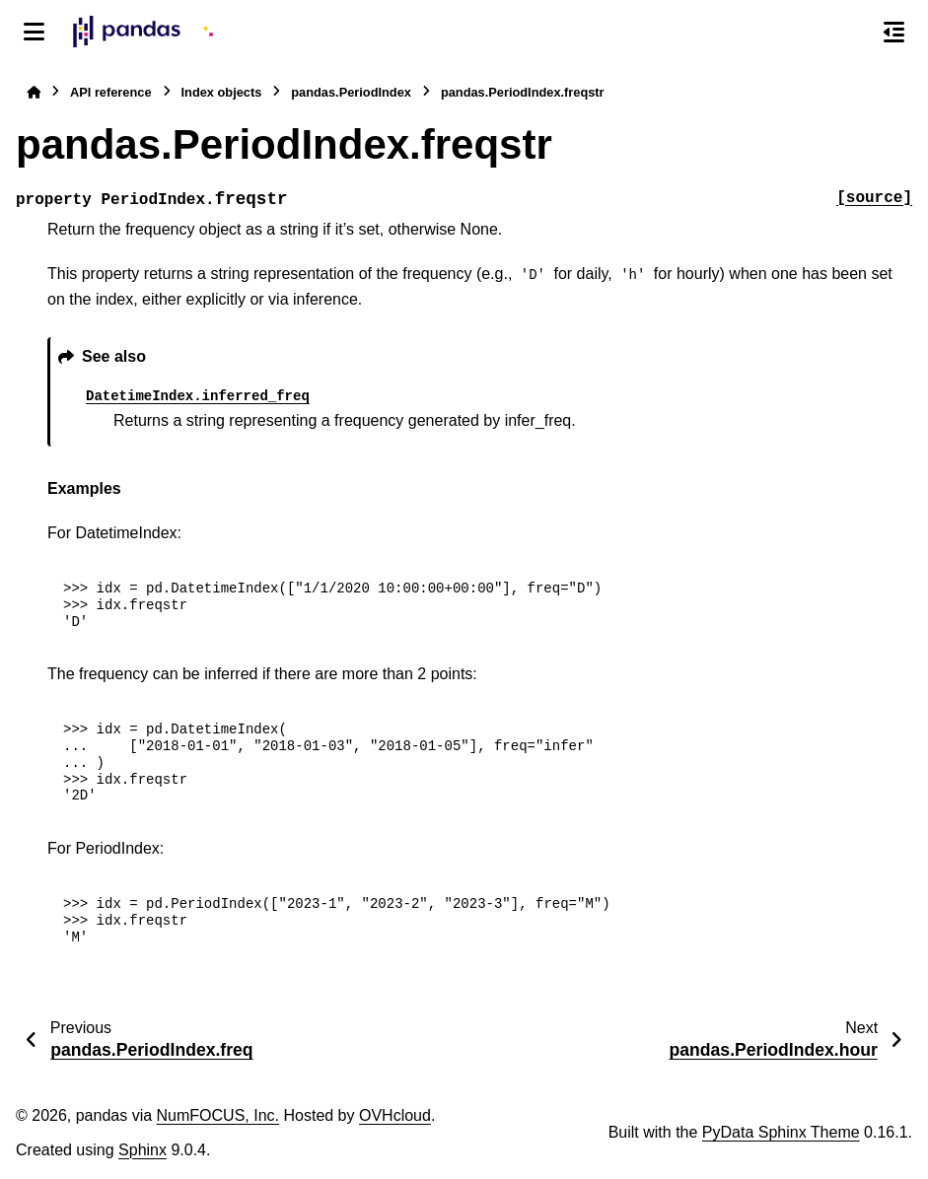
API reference (111, 92)
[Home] (33, 92)
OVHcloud (395, 1115)
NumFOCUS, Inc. (218, 1115)
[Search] (852, 32)
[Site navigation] (34, 31)
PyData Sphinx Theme (781, 1132)
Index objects (221, 92)
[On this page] (894, 31)
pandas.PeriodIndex (351, 92)
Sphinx (142, 1150)
